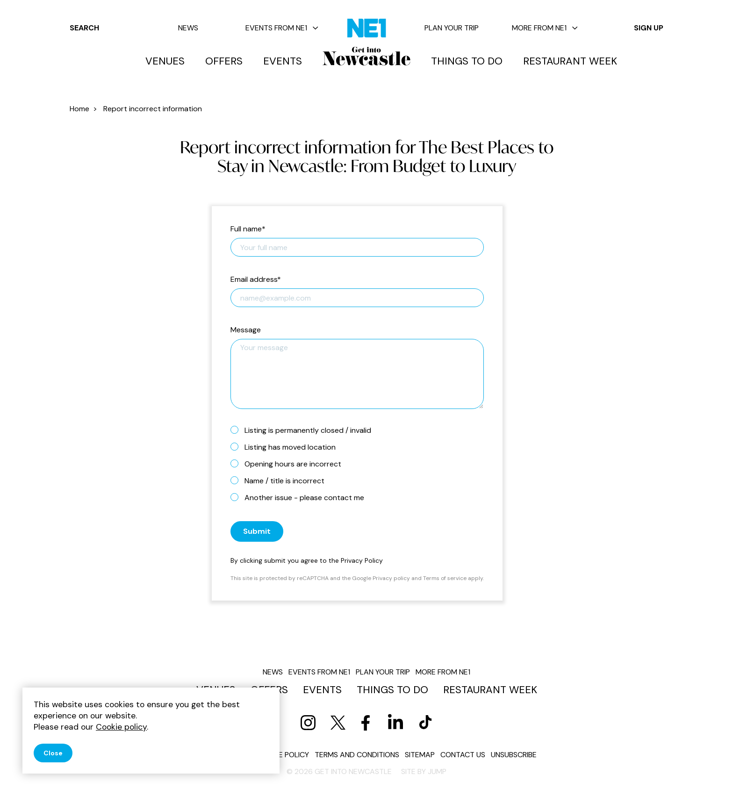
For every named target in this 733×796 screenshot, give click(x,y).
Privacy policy (391, 578)
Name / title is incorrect (281, 480)
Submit (257, 531)
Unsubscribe (514, 755)
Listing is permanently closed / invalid (304, 430)
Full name (248, 229)
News (188, 28)
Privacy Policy (362, 560)
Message (245, 330)
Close (53, 753)
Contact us (462, 755)
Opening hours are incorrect (289, 464)
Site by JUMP (423, 771)
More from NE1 (545, 28)
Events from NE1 (281, 28)
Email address (255, 279)
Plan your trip (451, 28)
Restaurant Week (570, 61)
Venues (165, 61)
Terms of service (445, 578)
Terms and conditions (357, 755)
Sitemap (420, 755)
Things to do (467, 61)
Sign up (648, 28)
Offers (224, 61)
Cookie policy (283, 755)
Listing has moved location (286, 447)
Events (282, 61)
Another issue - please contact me (301, 497)
